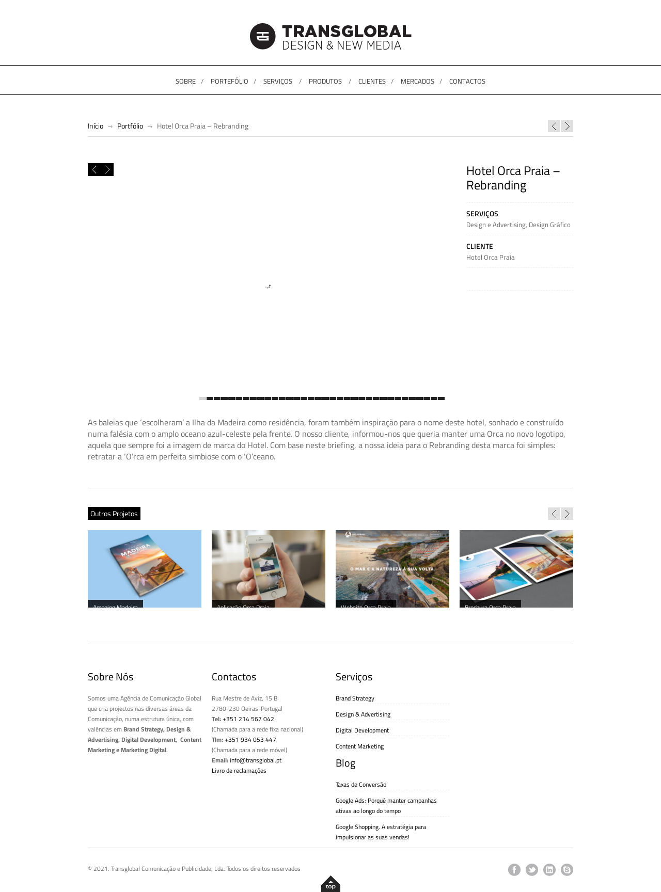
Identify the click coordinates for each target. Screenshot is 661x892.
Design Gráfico (550, 224)
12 (282, 399)
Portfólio (130, 125)
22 (354, 399)
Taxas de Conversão (361, 784)
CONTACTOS (467, 81)
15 (304, 399)
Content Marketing (360, 746)
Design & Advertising (363, 714)
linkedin (549, 870)
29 (405, 399)
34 (441, 399)
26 (383, 399)
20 (340, 399)
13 (289, 399)
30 (412, 399)
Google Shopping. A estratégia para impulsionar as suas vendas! (381, 832)
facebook (514, 870)
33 (434, 399)
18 (325, 399)
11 (275, 399)
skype (567, 870)
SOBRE (186, 81)
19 (332, 399)
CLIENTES (372, 81)
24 (369, 399)
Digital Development (362, 730)
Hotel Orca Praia (490, 257)
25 (376, 399)
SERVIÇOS (277, 81)
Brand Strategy (355, 698)
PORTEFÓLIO (229, 81)
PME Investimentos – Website (567, 126)
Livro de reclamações (239, 770)
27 (390, 399)
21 (347, 399)
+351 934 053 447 (250, 739)
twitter (532, 870)
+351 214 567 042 (248, 719)
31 (419, 399)
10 (267, 399)
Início (95, 125)
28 (398, 399)
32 (426, 399)
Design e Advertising (496, 224)
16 (311, 399)
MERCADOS (417, 81)
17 (318, 399)
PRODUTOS (325, 81)
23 (361, 399)
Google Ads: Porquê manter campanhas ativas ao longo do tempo (386, 805)
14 (296, 399)
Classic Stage (554, 126)
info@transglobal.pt (255, 760)
